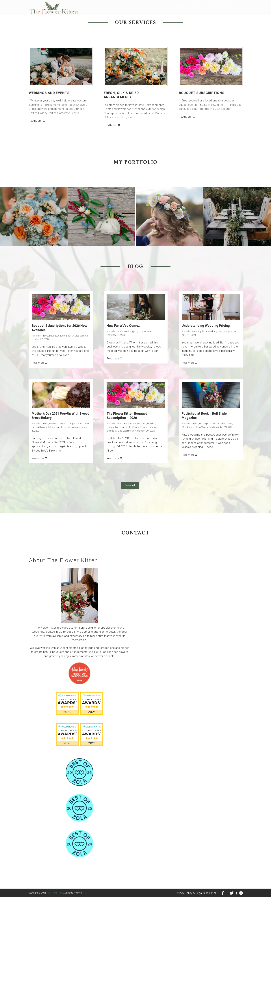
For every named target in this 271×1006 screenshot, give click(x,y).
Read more (37, 229)
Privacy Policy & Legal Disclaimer (195, 1002)
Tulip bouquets (55, 536)
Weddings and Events (49, 202)
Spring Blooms (39, 536)
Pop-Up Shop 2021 (79, 532)
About (181, 7)
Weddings (129, 440)
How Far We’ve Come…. (124, 434)
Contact (198, 7)
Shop (226, 7)
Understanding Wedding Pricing (206, 434)
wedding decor (199, 440)
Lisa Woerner (82, 444)
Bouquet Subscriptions (201, 202)
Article (45, 444)
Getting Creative (207, 532)
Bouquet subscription (60, 444)
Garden (151, 532)
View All (130, 594)
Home (166, 7)
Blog (213, 7)
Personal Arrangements (119, 536)
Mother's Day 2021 (58, 532)
